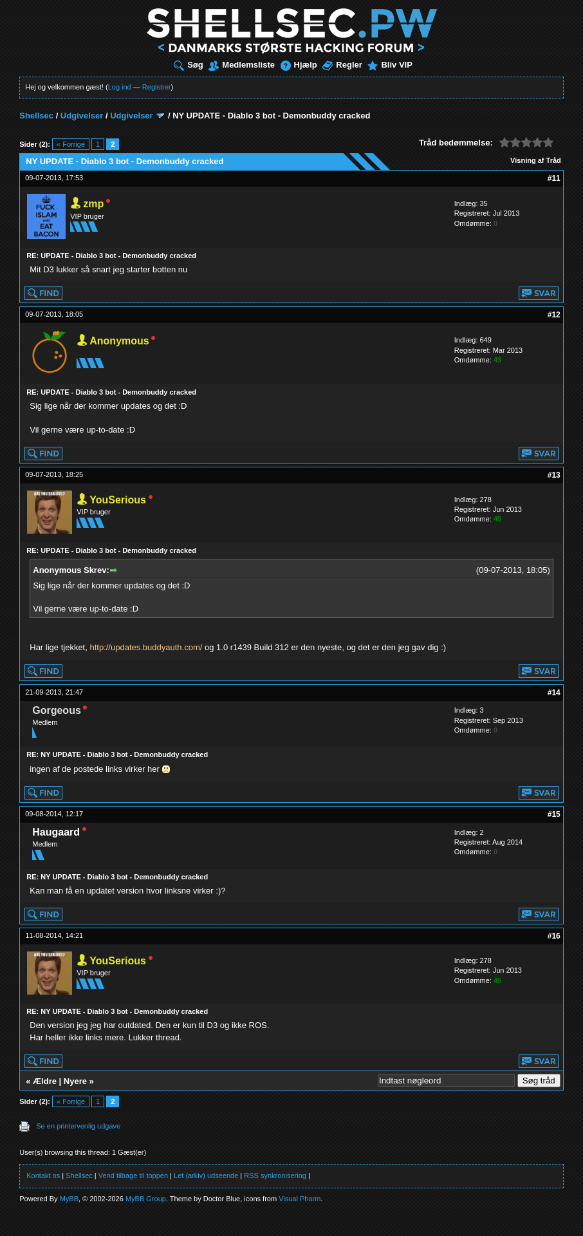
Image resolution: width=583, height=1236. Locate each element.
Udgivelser (81, 115)
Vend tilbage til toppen (133, 1175)
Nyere (75, 1081)
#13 (554, 475)
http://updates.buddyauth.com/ (145, 647)
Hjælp (299, 65)
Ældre (45, 1081)
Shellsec (36, 115)
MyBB (69, 1199)
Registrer (156, 87)
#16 (554, 936)
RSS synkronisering (275, 1175)
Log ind (119, 87)
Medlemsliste (241, 65)
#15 (554, 814)
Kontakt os (43, 1175)
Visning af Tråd (535, 160)
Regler (342, 65)
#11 (554, 178)
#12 (554, 314)
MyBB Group (145, 1199)
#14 (554, 692)
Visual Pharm (299, 1199)
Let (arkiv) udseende (206, 1175)
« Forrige (71, 144)
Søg (188, 65)
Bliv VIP (389, 65)
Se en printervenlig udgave (78, 1126)
